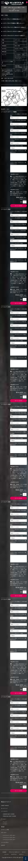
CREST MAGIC (5, 805)
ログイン (21, 854)
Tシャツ (5, 822)
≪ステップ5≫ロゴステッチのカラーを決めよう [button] (13, 35)
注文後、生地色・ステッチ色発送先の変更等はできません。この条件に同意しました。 (18, 193)
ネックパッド (4, 808)
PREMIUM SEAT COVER (9, 816)
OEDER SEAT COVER (8, 814)
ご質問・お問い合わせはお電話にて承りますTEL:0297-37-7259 (14, 9)
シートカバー (4, 811)
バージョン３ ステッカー (9, 839)
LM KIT (3, 845)
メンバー (6, 854)
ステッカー (4, 832)
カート (23, 852)
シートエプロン (5, 842)
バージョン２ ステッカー (9, 837)
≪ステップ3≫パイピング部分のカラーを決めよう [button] (13, 27)
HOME (4, 852)
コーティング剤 (5, 829)
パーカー (5, 824)
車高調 (2, 826)
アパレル (3, 819)
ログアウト (14, 854)
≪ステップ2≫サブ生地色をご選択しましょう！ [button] (13, 23)
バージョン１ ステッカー (9, 835)
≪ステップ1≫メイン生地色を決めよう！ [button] (11, 19)
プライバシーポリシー (14, 852)
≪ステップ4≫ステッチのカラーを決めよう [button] (12, 31)
